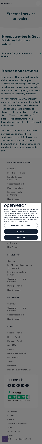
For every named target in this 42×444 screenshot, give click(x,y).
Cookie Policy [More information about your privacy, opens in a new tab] (23, 221)
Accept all (21, 231)
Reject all (21, 237)
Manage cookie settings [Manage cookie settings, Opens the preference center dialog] (21, 225)
